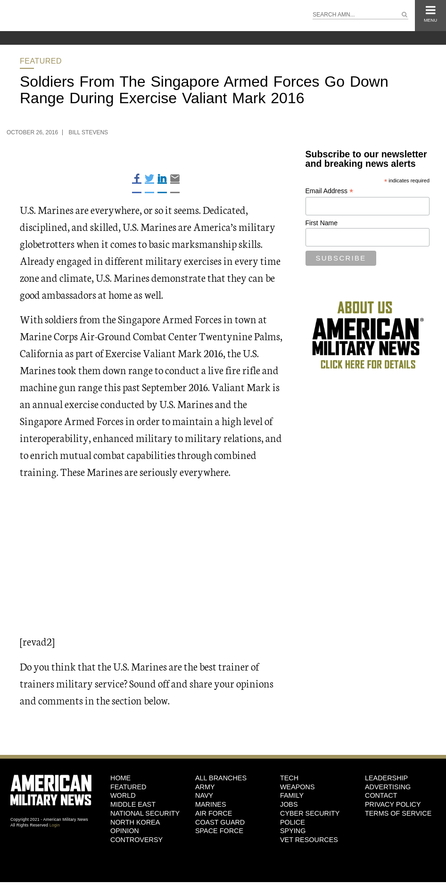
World (123, 795)
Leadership (386, 778)
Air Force (213, 813)
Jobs (289, 804)
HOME (120, 778)
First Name (322, 223)
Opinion (124, 831)
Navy (204, 795)
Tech (289, 778)
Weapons (297, 787)
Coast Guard (220, 822)
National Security (145, 813)
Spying (293, 831)
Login (55, 825)
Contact (381, 795)
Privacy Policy (393, 804)
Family (292, 795)
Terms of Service (398, 813)
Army (205, 787)
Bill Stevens (88, 132)
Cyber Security (309, 813)
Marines (210, 804)
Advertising (388, 787)
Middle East (133, 804)
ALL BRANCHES (221, 778)
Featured (41, 61)
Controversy (136, 839)
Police (292, 822)
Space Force (219, 831)
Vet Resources (309, 839)
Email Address (330, 191)
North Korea (135, 822)
